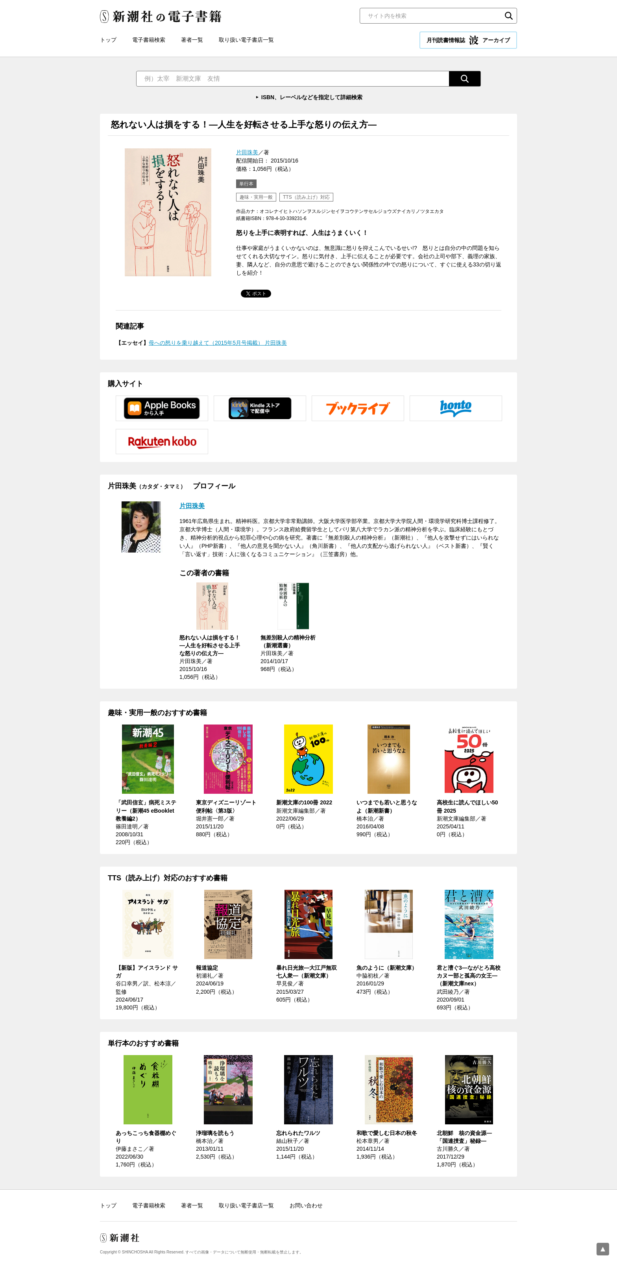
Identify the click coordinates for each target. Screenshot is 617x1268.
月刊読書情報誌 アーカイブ (468, 40)
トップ (108, 40)
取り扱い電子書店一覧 (246, 40)
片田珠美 (247, 152)
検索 (508, 15)
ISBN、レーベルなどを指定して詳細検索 (311, 97)
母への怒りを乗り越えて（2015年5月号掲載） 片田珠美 (218, 343)
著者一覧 (192, 40)
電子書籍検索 (148, 40)
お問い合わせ (306, 1205)
